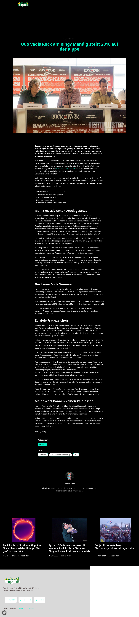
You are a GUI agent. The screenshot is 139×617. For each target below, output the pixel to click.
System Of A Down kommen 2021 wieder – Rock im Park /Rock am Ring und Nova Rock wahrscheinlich (69, 548)
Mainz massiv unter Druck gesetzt (50, 195)
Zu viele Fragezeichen (45, 200)
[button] (4, 612)
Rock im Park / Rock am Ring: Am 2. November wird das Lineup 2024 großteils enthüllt (23, 548)
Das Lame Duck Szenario (46, 197)
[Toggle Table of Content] (64, 191)
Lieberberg (43, 455)
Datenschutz (22, 608)
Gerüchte (42, 444)
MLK (76, 455)
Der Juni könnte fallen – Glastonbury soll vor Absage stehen (115, 547)
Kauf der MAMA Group (65, 168)
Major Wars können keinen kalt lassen (51, 203)
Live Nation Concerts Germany (60, 455)
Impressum (32, 608)
